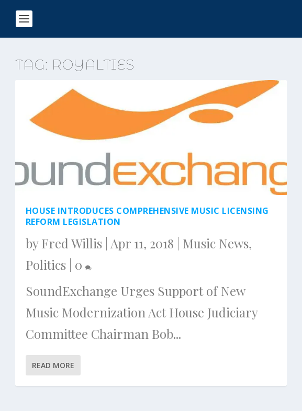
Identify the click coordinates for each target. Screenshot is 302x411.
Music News (216, 243)
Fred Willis (71, 243)
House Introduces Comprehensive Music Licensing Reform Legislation (147, 216)
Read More (53, 365)
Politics (46, 264)
